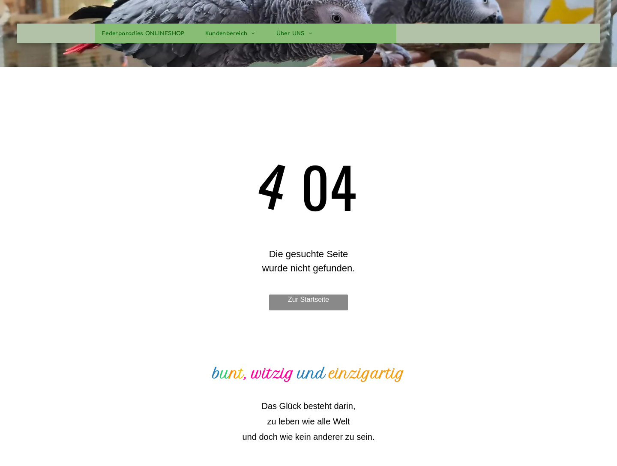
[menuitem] (146, 33)
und (311, 374)
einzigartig (366, 374)
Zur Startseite (308, 299)
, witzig (269, 374)
